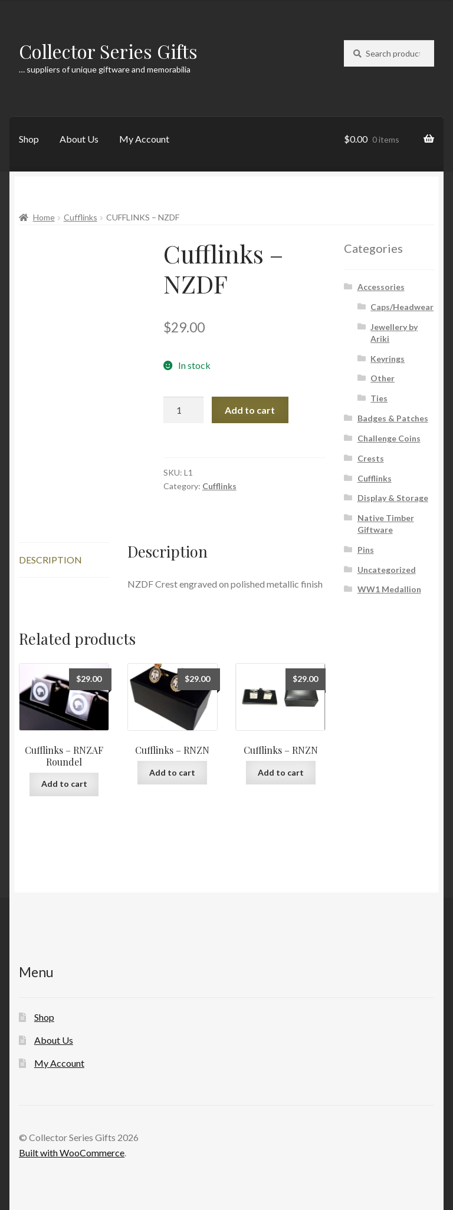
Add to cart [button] (64, 784)
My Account (144, 138)
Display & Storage (392, 498)
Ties (379, 398)
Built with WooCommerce (71, 1152)
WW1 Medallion (389, 589)
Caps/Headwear (402, 307)
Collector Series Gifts (108, 51)
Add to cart (250, 410)
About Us (79, 138)
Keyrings (387, 359)
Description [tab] (50, 559)
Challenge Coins (389, 438)
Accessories (381, 287)
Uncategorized (386, 570)
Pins (365, 550)
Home (44, 217)
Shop (29, 138)
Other (382, 378)
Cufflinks (80, 217)
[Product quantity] (183, 410)
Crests (370, 458)
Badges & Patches (392, 418)
